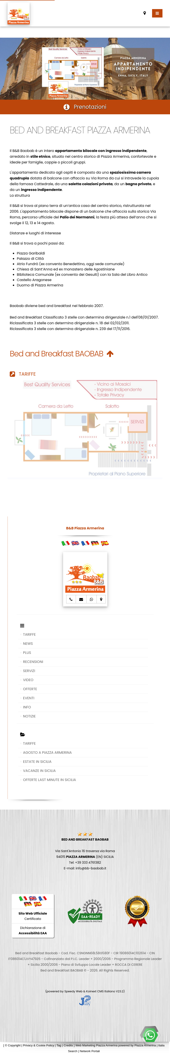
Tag (58, 1045)
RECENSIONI (33, 661)
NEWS (28, 643)
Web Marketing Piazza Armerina (96, 1045)
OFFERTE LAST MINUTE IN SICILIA (49, 779)
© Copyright (13, 1045)
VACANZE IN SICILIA (39, 770)
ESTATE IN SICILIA (37, 761)
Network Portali (90, 1051)
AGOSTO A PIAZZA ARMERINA (47, 752)
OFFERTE (30, 689)
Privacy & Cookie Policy (38, 1045)
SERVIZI (29, 670)
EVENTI (28, 698)
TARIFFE (23, 374)
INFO (27, 707)
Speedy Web (73, 991)
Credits (68, 1045)
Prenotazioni (85, 107)
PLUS (27, 652)
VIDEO (28, 679)
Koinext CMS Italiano (101, 991)
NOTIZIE (29, 716)
